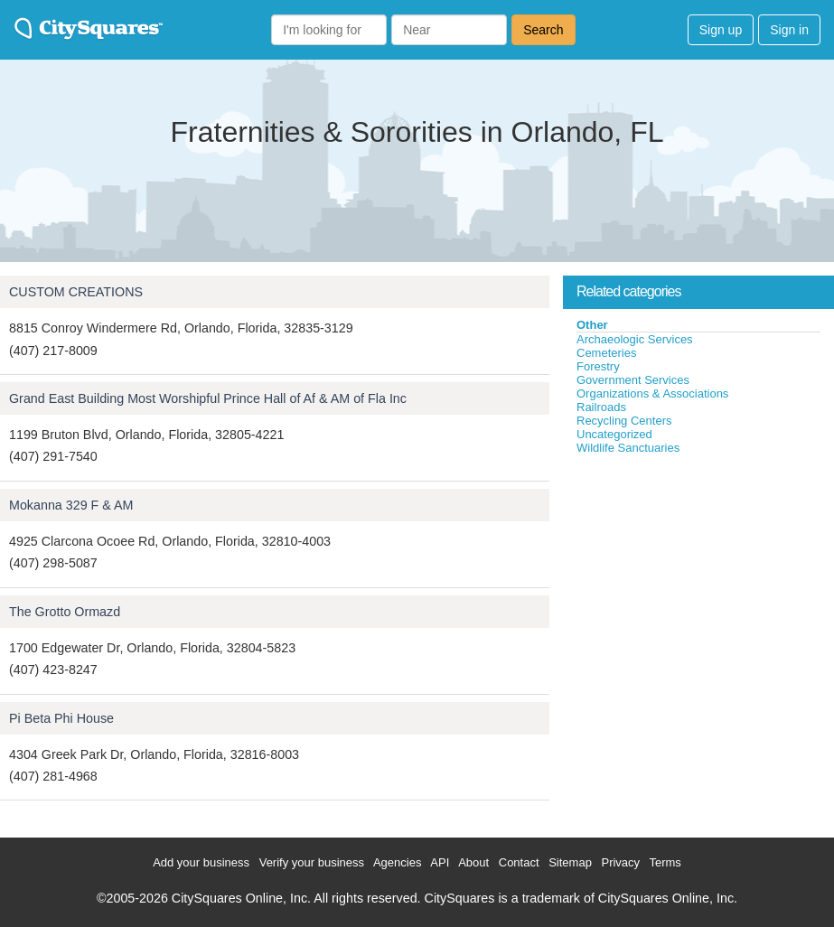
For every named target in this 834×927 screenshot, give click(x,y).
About (473, 862)
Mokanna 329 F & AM (71, 505)
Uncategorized (614, 434)
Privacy (620, 862)
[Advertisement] (698, 591)
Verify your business (311, 862)
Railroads (601, 407)
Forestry (598, 366)
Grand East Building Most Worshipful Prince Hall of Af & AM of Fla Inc (208, 398)
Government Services (632, 380)
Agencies (397, 862)
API (439, 862)
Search (543, 30)
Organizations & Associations (652, 393)
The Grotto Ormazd (64, 611)
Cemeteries (606, 353)
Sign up (720, 30)
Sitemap (570, 862)
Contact (519, 862)
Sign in (789, 30)
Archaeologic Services (634, 339)
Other (592, 325)
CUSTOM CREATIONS (76, 292)
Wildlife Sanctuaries (627, 447)
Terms (664, 862)
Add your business (201, 862)
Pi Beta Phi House (61, 718)
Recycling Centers (624, 420)
